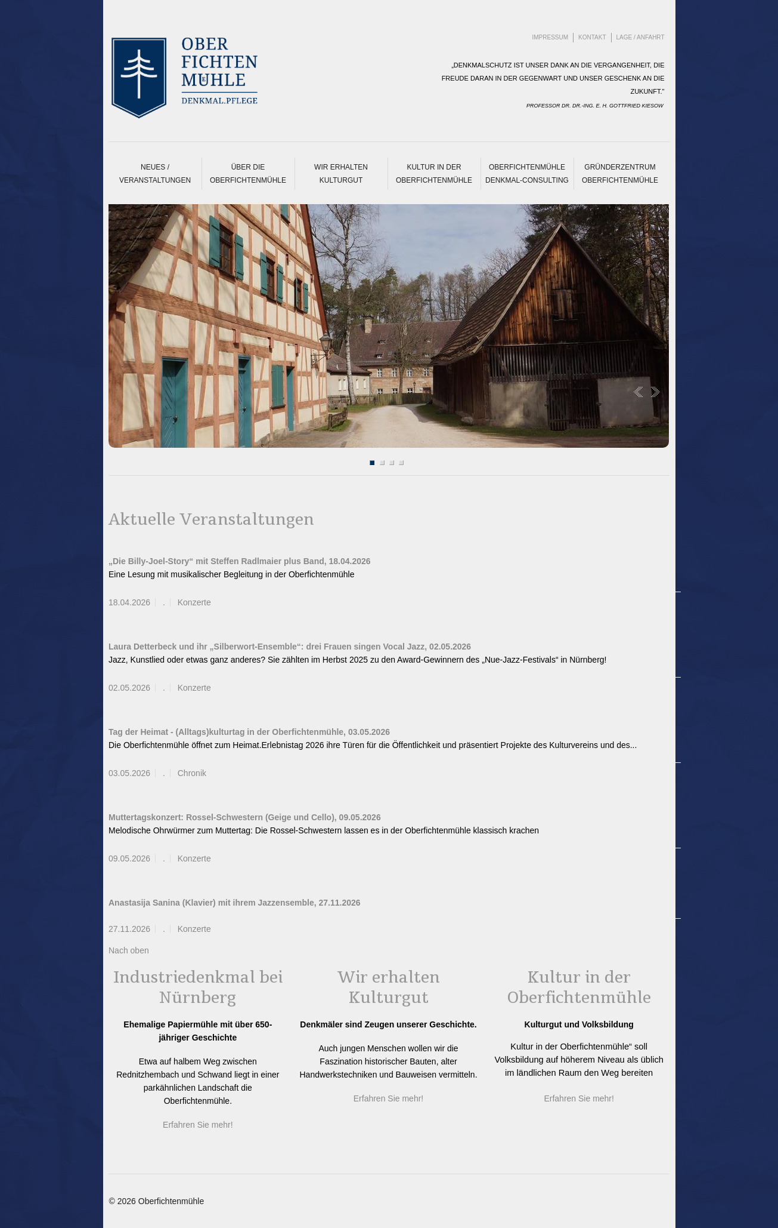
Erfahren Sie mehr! (198, 1124)
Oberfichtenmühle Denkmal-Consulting (527, 173)
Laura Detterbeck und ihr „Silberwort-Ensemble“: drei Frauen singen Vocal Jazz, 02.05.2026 (290, 646)
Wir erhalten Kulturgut (341, 173)
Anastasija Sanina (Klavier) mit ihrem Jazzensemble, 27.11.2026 (235, 902)
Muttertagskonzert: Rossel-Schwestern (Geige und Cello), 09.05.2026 (245, 817)
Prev (640, 392)
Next (653, 392)
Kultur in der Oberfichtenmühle (434, 173)
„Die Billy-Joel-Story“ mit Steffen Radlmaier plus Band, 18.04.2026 (240, 561)
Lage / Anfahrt (640, 37)
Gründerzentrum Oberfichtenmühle (620, 173)
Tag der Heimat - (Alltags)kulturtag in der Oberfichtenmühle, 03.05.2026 (249, 732)
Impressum (550, 37)
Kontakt (592, 37)
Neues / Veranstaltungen (155, 173)
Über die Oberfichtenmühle (248, 173)
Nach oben (129, 950)
